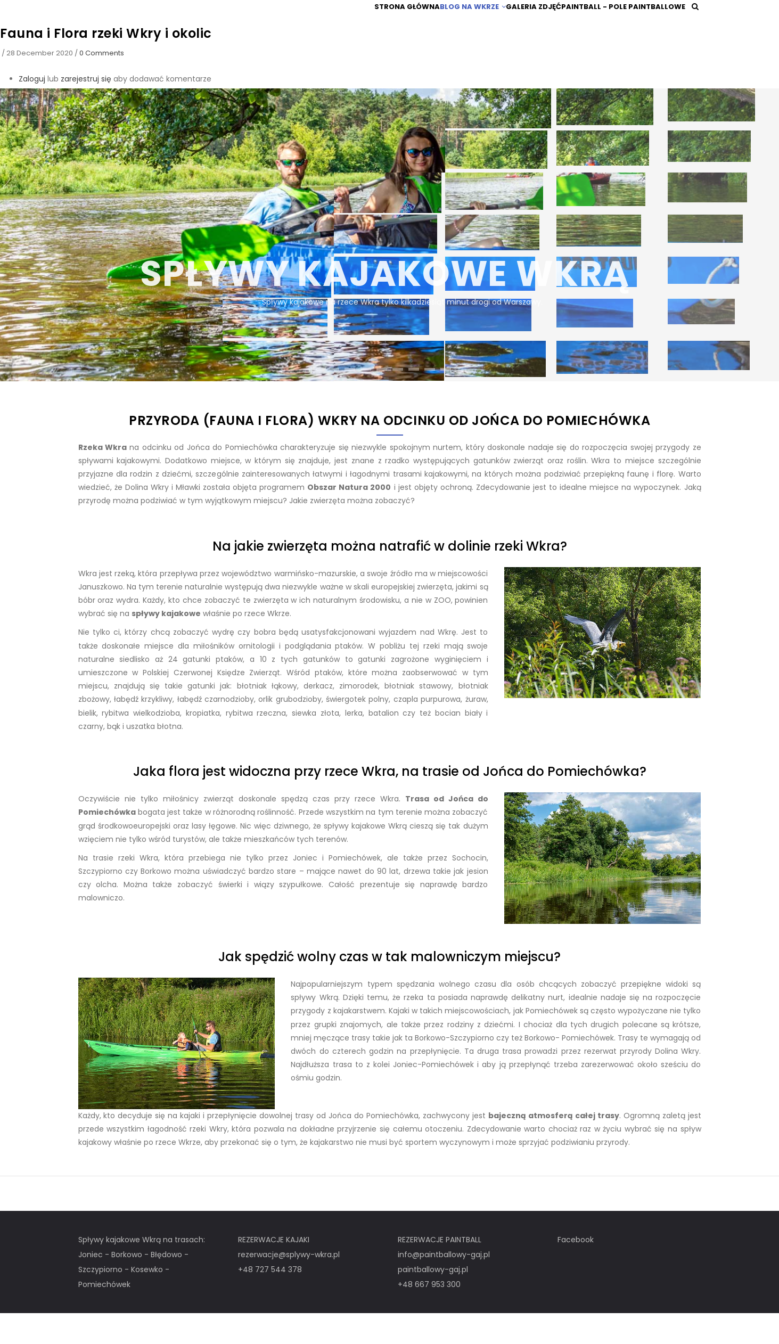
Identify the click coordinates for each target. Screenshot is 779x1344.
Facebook (575, 1270)
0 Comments (101, 84)
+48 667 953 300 (429, 1315)
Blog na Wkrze (459, 22)
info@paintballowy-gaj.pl (444, 1285)
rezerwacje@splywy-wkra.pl (289, 1285)
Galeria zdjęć (528, 22)
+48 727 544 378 (270, 1300)
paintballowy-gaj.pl (433, 1300)
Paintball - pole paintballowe (623, 22)
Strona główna (386, 22)
